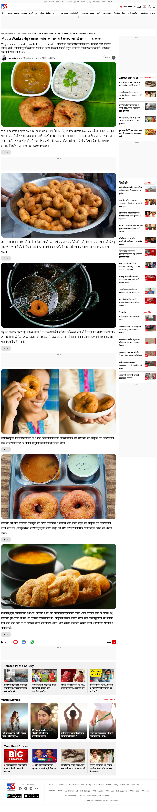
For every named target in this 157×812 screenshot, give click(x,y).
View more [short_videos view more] (149, 312)
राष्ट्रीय (99, 13)
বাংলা (70, 2)
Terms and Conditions (129, 784)
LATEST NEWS (13, 13)
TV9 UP (82, 795)
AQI (139, 6)
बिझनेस (117, 13)
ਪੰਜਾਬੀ (83, 2)
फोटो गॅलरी (74, 13)
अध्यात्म (153, 13)
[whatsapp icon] (32, 642)
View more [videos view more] (149, 183)
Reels (56, 13)
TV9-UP (109, 2)
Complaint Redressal (95, 784)
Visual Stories (10, 699)
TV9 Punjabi (133, 791)
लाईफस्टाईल (132, 13)
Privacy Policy (112, 784)
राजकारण (84, 13)
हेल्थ (124, 13)
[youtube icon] (15, 642)
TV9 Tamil (144, 791)
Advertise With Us (76, 784)
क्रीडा (42, 13)
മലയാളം (96, 2)
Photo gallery (21, 33)
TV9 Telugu (85, 791)
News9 (51, 2)
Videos (64, 13)
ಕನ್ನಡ (58, 2)
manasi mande (15, 58)
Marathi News (7, 33)
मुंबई (31, 13)
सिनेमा (48, 13)
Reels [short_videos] (122, 312)
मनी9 (103, 2)
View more (109, 699)
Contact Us (52, 784)
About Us (63, 784)
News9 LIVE (92, 795)
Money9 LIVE (104, 795)
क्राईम (92, 13)
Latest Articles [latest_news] (128, 77)
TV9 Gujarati (121, 791)
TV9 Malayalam (70, 795)
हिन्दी (45, 2)
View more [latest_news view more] (149, 77)
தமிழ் (89, 2)
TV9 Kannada (97, 791)
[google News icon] (24, 642)
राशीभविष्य (144, 13)
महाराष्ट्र (24, 13)
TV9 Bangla (109, 791)
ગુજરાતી (76, 2)
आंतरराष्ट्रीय (108, 13)
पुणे (36, 13)
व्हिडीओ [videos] (123, 183)
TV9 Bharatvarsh (71, 791)
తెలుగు (64, 2)
